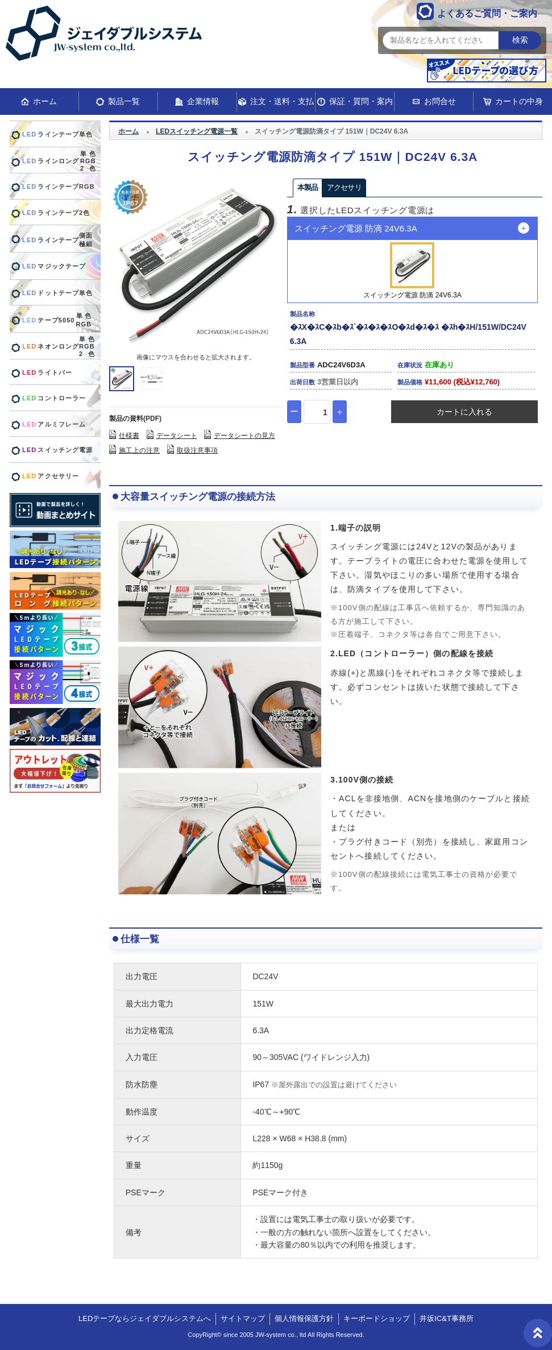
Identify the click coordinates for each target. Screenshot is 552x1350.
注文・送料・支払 (282, 101)
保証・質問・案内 (361, 101)
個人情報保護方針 (304, 1318)
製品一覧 (124, 101)
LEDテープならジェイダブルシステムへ (144, 1318)
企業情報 (203, 101)
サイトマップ (243, 1318)
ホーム (45, 101)
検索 (520, 40)
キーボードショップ (376, 1318)
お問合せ (440, 101)
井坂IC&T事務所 (447, 1318)
